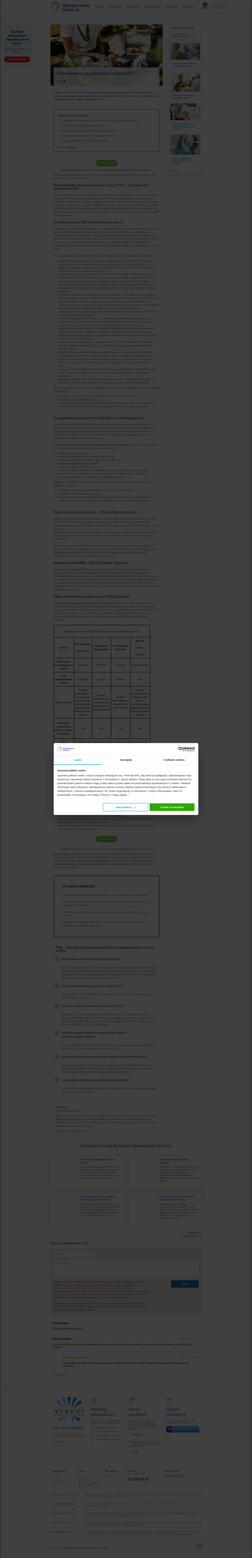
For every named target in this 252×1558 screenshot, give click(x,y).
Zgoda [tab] (77, 759)
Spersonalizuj (125, 807)
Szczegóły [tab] (126, 759)
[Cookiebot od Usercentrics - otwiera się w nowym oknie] (181, 749)
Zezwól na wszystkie (172, 807)
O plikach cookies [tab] (174, 759)
